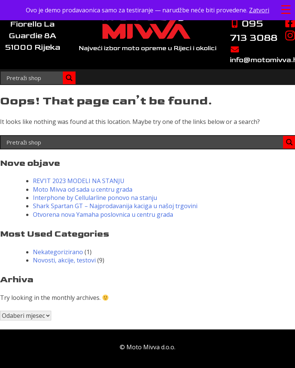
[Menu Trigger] (285, 9)
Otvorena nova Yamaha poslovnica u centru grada (103, 214)
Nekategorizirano (58, 252)
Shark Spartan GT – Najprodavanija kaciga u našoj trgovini (115, 206)
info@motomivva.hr (256, 55)
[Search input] (33, 78)
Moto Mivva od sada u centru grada (82, 189)
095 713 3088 (253, 31)
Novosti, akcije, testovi (64, 260)
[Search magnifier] (69, 78)
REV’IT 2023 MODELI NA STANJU (79, 181)
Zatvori (259, 10)
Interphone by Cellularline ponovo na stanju (95, 198)
